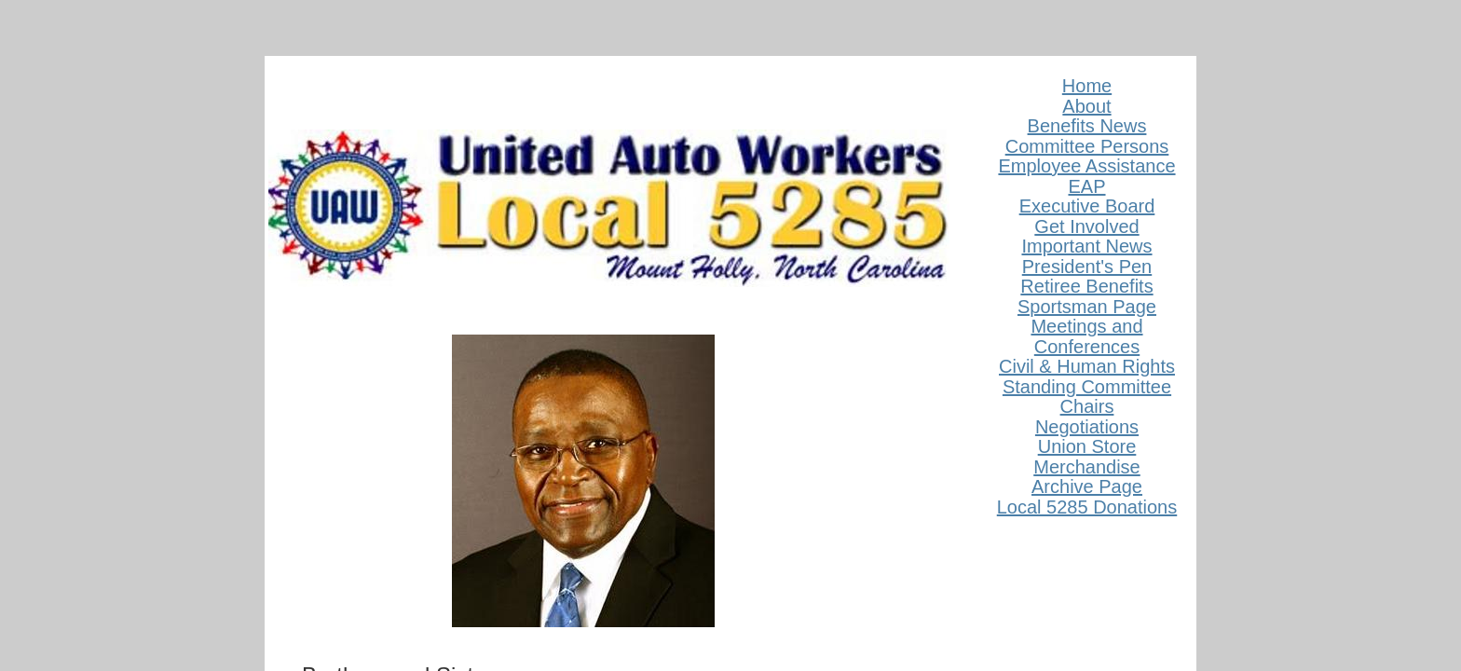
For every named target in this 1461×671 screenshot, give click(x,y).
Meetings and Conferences (1086, 336)
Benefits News (1087, 126)
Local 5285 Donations (1087, 507)
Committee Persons (1087, 146)
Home (1087, 85)
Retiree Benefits (1086, 286)
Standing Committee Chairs (1087, 397)
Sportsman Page (1086, 306)
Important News (1086, 246)
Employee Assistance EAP (1086, 176)
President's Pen (1087, 266)
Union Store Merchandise (1086, 456)
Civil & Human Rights (1087, 366)
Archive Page (1086, 486)
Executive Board (1087, 206)
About (1086, 106)
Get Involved (1086, 226)
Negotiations (1087, 427)
